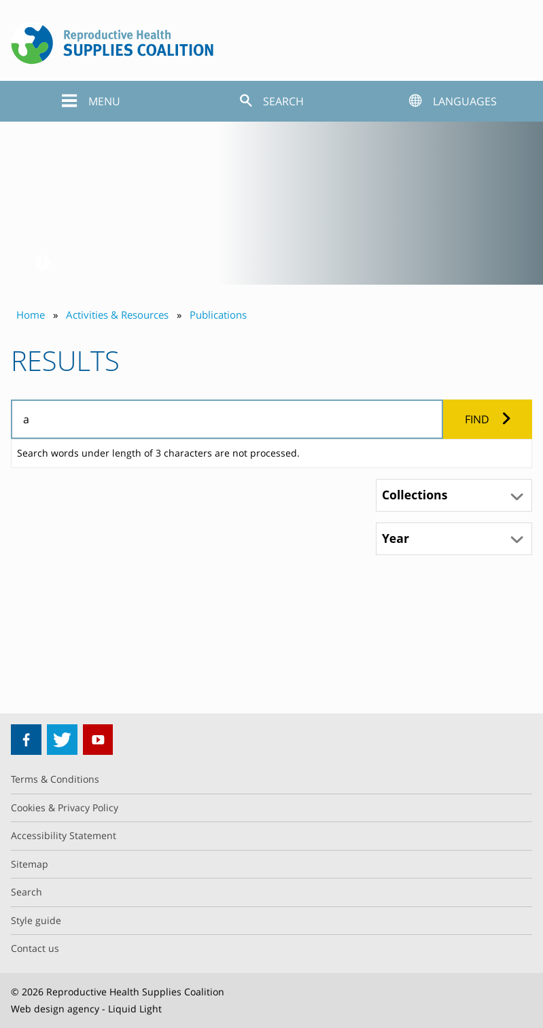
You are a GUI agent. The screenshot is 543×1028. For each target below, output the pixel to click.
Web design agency (55, 1008)
